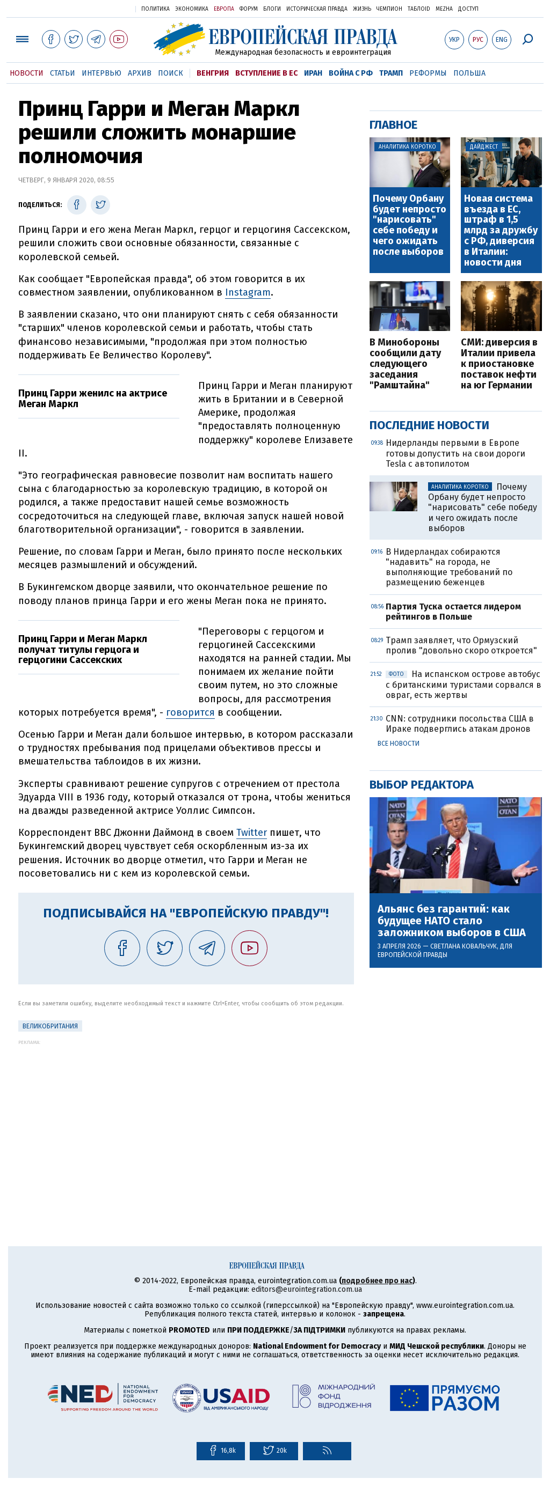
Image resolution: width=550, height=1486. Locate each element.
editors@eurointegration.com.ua (306, 1289)
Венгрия (213, 73)
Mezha (444, 9)
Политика (155, 9)
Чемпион (389, 9)
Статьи (62, 73)
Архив (139, 73)
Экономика (191, 9)
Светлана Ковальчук (463, 946)
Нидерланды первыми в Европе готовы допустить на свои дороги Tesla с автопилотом (455, 453)
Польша (469, 73)
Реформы (428, 73)
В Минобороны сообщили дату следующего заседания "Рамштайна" (405, 364)
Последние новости (429, 425)
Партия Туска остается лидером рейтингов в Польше (453, 611)
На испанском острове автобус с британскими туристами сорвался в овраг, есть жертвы (463, 684)
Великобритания (50, 1026)
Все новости (398, 743)
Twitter (251, 832)
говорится (190, 712)
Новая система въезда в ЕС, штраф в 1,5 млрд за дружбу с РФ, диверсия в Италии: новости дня (501, 231)
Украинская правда (101, 8)
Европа (224, 9)
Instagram (248, 292)
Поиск (170, 73)
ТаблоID (419, 9)
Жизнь (362, 9)
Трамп (391, 73)
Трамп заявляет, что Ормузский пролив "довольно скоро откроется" (461, 645)
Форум (249, 9)
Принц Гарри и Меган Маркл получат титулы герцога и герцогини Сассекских (82, 649)
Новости (27, 73)
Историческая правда (317, 9)
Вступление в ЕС (266, 73)
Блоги (272, 9)
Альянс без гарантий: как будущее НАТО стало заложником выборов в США (452, 920)
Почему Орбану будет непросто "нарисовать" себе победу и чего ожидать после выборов (409, 226)
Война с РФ (351, 73)
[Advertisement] (186, 1120)
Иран (313, 73)
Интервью (101, 73)
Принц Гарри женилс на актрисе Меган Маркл (92, 398)
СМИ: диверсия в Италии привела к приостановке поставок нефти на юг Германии (499, 364)
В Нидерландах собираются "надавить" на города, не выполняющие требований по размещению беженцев (449, 567)
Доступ (468, 9)
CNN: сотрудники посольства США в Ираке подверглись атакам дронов (460, 723)
